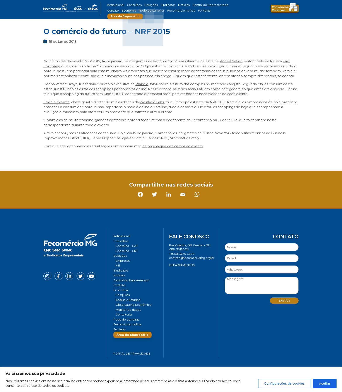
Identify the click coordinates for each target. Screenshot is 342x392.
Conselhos (132, 5)
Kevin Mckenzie (56, 102)
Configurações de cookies (284, 383)
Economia (113, 10)
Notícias (175, 5)
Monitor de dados (128, 309)
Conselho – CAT (127, 246)
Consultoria (124, 314)
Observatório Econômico (134, 304)
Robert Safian (231, 61)
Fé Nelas (179, 10)
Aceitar (324, 383)
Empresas (123, 260)
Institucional (115, 5)
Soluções (146, 5)
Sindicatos (161, 5)
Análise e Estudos (128, 300)
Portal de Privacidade (131, 353)
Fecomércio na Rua (159, 10)
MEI (118, 265)
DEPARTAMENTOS (182, 265)
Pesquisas (123, 295)
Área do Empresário (205, 10)
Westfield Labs (152, 102)
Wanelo (141, 84)
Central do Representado (198, 5)
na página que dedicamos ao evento (172, 146)
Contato (222, 5)
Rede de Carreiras (134, 10)
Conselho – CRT (127, 251)
